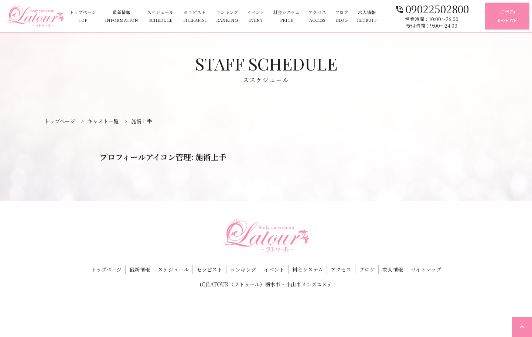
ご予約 (507, 16)
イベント (256, 16)
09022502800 (432, 8)
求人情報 (366, 16)
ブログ (341, 16)
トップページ (82, 16)
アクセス (317, 16)
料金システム (286, 16)
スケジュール (160, 16)
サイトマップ (426, 269)
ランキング (227, 16)
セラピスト (195, 16)
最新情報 (121, 16)
